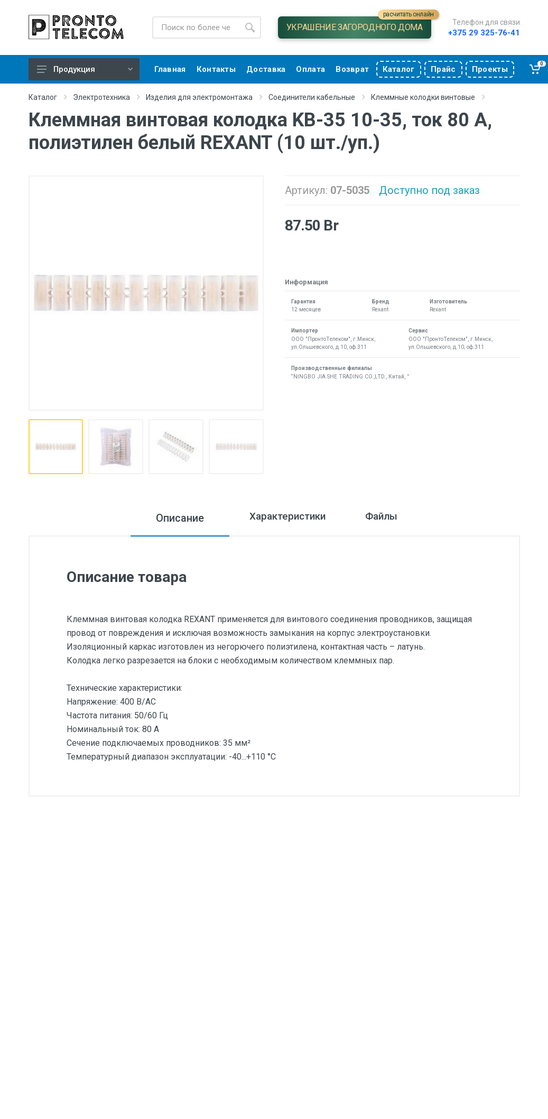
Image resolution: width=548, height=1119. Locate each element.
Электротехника (101, 97)
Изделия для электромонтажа (199, 97)
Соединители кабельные (311, 97)
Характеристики (281, 518)
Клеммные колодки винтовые (423, 97)
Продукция (85, 69)
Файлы (390, 518)
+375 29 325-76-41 (484, 33)
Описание (165, 518)
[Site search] (195, 27)
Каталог (43, 97)
